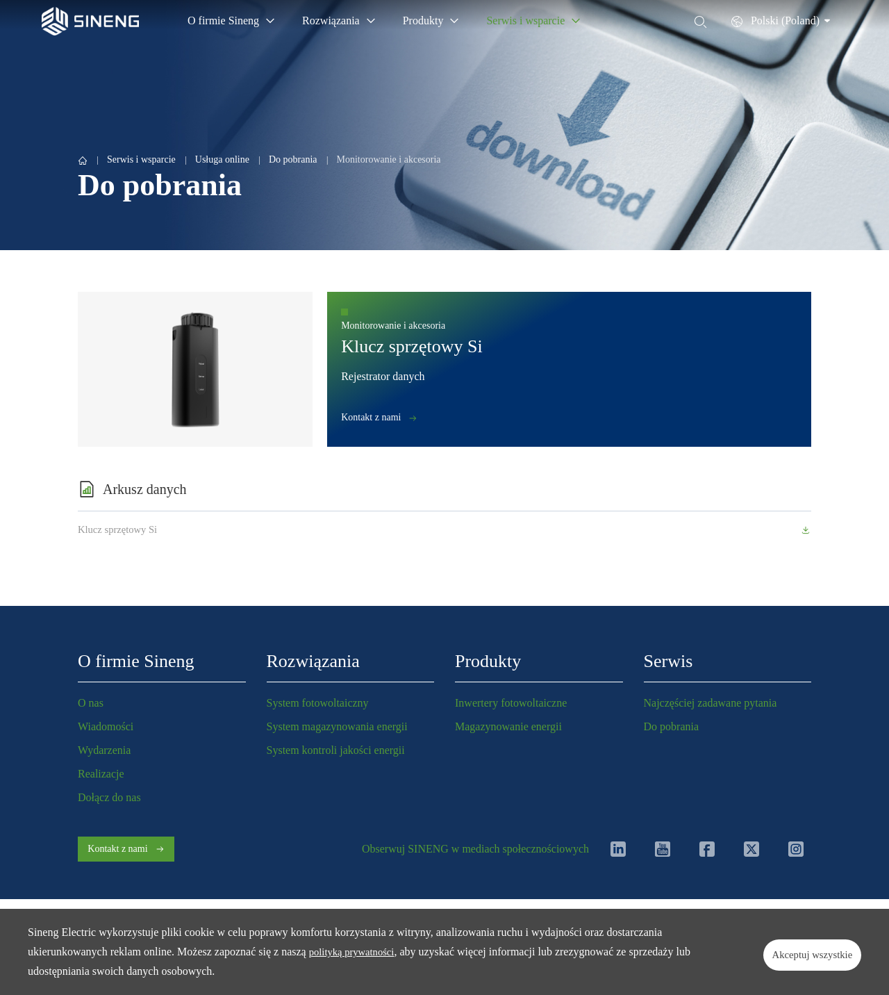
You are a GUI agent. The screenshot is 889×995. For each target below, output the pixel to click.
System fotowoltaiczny (318, 703)
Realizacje (101, 774)
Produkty (488, 661)
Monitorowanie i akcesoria (389, 159)
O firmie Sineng (136, 661)
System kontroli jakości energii (336, 750)
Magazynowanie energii (508, 726)
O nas (90, 703)
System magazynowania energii (337, 726)
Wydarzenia (104, 750)
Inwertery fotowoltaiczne (511, 703)
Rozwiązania (313, 661)
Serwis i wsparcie (141, 159)
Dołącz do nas (109, 797)
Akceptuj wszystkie (794, 951)
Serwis (668, 661)
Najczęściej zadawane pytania (710, 703)
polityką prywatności (356, 951)
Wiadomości (105, 726)
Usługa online (222, 159)
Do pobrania (293, 159)
